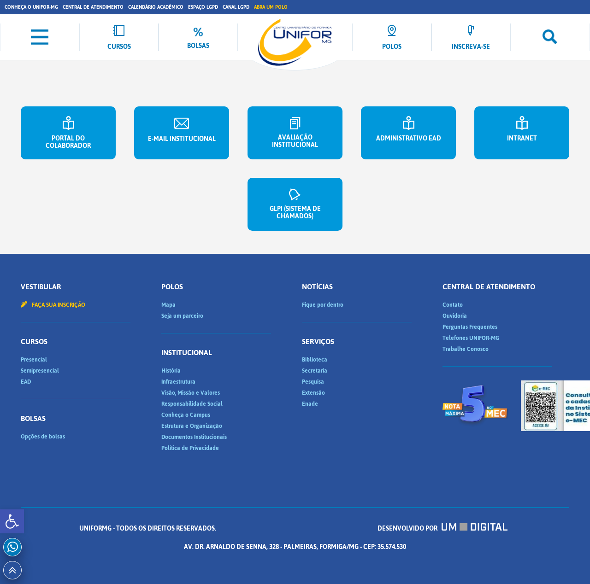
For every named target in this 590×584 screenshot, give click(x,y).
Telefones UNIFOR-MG (470, 338)
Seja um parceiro (182, 315)
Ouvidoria (454, 315)
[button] (12, 521)
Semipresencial (40, 370)
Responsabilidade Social (192, 403)
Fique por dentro (322, 304)
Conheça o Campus (185, 414)
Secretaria (314, 370)
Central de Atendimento (93, 7)
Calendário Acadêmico (155, 7)
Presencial (34, 359)
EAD (26, 381)
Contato (452, 304)
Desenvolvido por (442, 528)
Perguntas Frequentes (469, 327)
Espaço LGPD (203, 7)
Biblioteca (314, 359)
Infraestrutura (178, 381)
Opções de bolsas (43, 436)
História (171, 370)
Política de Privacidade (190, 448)
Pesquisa (313, 381)
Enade (310, 403)
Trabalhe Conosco (465, 349)
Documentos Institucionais (194, 437)
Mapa (168, 304)
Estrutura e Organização (191, 426)
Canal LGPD (236, 7)
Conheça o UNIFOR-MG (31, 7)
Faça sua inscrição (53, 304)
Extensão (313, 392)
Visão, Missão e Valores (190, 392)
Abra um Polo (271, 7)
